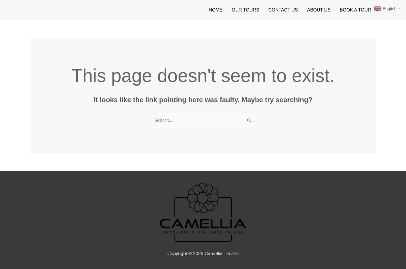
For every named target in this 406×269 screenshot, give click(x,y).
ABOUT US (319, 9)
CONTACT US (283, 9)
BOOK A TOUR (355, 9)
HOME (215, 9)
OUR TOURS (245, 9)
